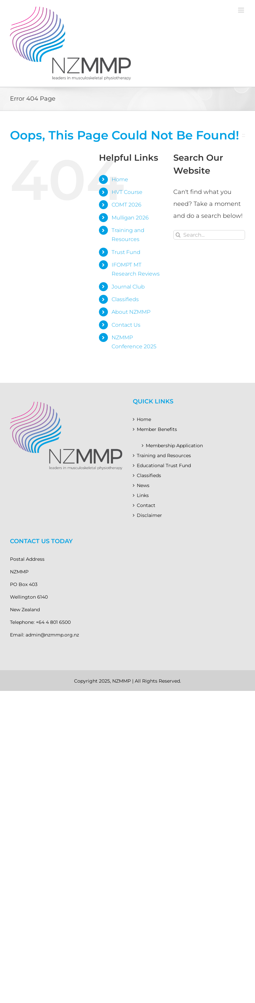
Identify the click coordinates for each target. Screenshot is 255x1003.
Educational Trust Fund (164, 465)
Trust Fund (126, 252)
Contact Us (126, 325)
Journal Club (128, 287)
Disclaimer (149, 515)
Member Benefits (157, 429)
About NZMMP (131, 312)
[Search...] (209, 235)
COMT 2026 (126, 205)
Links (143, 495)
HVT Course (127, 192)
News (143, 485)
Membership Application (174, 446)
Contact (146, 505)
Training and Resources (164, 456)
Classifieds (125, 299)
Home (120, 179)
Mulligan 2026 (130, 217)
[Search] (178, 235)
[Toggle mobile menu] (241, 10)
